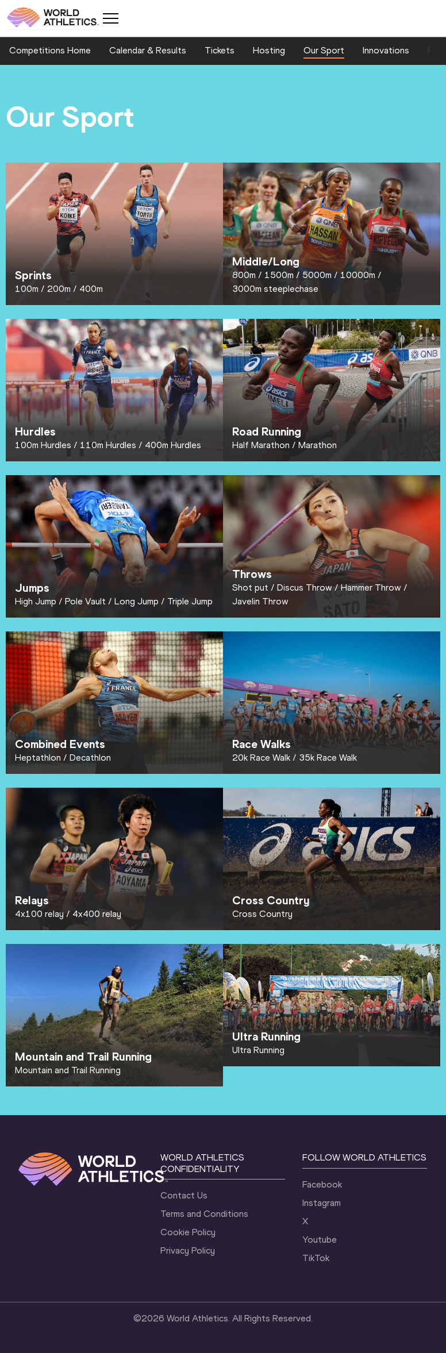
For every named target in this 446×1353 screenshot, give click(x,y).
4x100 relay (39, 913)
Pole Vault (85, 601)
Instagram (321, 1202)
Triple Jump (190, 601)
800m (244, 274)
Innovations (386, 50)
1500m (279, 274)
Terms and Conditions (204, 1213)
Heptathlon (38, 757)
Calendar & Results (147, 50)
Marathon (317, 445)
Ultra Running (258, 1049)
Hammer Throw (371, 587)
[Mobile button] (110, 18)
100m (27, 288)
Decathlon (90, 757)
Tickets (219, 50)
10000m (357, 274)
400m (91, 288)
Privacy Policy (187, 1250)
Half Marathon (261, 445)
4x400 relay (96, 913)
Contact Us (183, 1195)
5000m (317, 274)
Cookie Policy (188, 1232)
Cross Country (262, 913)
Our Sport (323, 50)
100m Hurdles (43, 445)
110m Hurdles (108, 445)
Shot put (250, 587)
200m (59, 288)
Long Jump (136, 601)
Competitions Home (50, 50)
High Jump (35, 601)
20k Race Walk (261, 757)
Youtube (319, 1239)
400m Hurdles (173, 445)
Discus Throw (304, 587)
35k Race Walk (328, 757)
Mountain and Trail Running (68, 1070)
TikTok (315, 1257)
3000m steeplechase (275, 288)
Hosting (269, 50)
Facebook (322, 1184)
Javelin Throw (260, 601)
